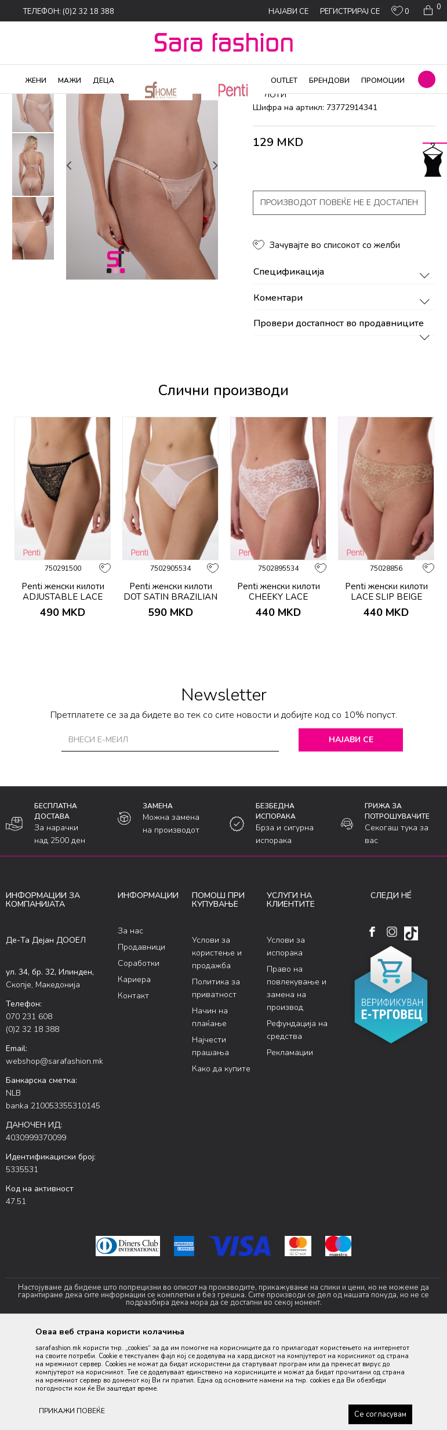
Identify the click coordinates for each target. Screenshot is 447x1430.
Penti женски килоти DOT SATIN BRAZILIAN (170, 684)
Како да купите (221, 1162)
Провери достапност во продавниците (343, 418)
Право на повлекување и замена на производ (296, 1081)
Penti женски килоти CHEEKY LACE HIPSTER (278, 690)
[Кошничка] (431, 10)
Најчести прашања (210, 1139)
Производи (75, 101)
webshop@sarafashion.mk (54, 1154)
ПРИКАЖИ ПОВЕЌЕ (72, 1411)
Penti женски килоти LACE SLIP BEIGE (386, 684)
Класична (175, 101)
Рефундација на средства (297, 1123)
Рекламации (290, 1145)
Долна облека (127, 101)
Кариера (134, 1073)
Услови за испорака (286, 1040)
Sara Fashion (27, 101)
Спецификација (343, 366)
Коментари (343, 391)
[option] (33, 195)
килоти (210, 101)
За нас (130, 1024)
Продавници (141, 1040)
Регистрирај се (350, 11)
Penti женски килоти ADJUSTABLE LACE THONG (62, 690)
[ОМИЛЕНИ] (400, 13)
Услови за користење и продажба (217, 1046)
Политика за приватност (216, 1081)
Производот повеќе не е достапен (339, 296)
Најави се (351, 832)
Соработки (138, 1057)
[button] (426, 79)
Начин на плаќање (210, 1110)
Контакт (133, 1089)
